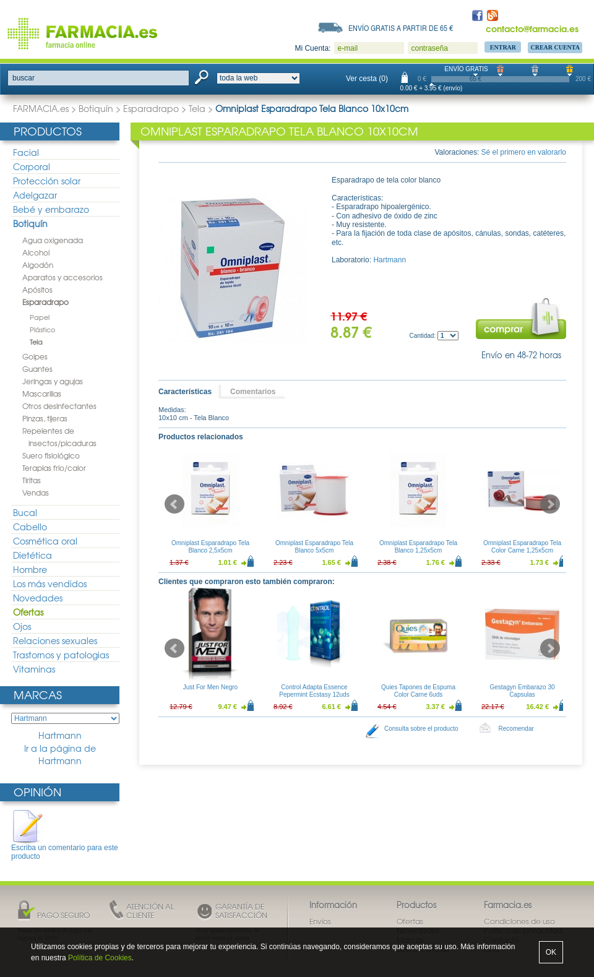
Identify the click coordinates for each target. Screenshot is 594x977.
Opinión (37, 791)
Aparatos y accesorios (62, 277)
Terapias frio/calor (54, 467)
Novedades (37, 598)
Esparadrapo (151, 108)
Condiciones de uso (519, 921)
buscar (23, 78)
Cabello (30, 526)
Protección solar (46, 180)
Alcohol (36, 252)
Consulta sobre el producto (421, 728)
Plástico (42, 329)
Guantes (37, 368)
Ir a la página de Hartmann (60, 754)
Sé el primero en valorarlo (523, 152)
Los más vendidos (50, 583)
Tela (197, 108)
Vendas (35, 492)
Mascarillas (41, 393)
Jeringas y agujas (52, 381)
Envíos (320, 921)
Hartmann (60, 735)
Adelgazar (35, 195)
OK (551, 952)
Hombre (30, 569)
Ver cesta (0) (367, 78)
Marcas (38, 694)
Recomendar (516, 728)
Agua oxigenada (52, 240)
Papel (40, 317)
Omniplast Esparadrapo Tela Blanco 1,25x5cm (418, 547)
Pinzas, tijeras (44, 418)
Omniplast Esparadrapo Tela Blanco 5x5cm (314, 547)
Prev (174, 504)
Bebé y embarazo (51, 209)
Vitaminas (34, 669)
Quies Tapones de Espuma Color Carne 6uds (418, 691)
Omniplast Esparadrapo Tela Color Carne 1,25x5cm (522, 547)
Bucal (25, 512)
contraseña (429, 48)
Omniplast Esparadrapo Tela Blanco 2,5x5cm (210, 547)
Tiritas (31, 480)
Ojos (22, 626)
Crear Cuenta (555, 47)
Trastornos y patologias (61, 654)
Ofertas (28, 612)
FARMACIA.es (41, 108)
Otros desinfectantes (59, 405)
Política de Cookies (100, 957)
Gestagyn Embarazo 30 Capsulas (521, 691)
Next (550, 504)
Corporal (31, 166)
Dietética (32, 555)
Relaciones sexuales (55, 640)
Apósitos (37, 289)
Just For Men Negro (210, 687)
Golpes (35, 356)
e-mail (347, 48)
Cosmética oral (45, 541)
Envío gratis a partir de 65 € (401, 27)
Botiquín (96, 108)
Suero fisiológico (51, 455)
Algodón (37, 264)
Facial (26, 152)
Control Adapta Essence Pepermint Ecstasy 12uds (314, 691)
